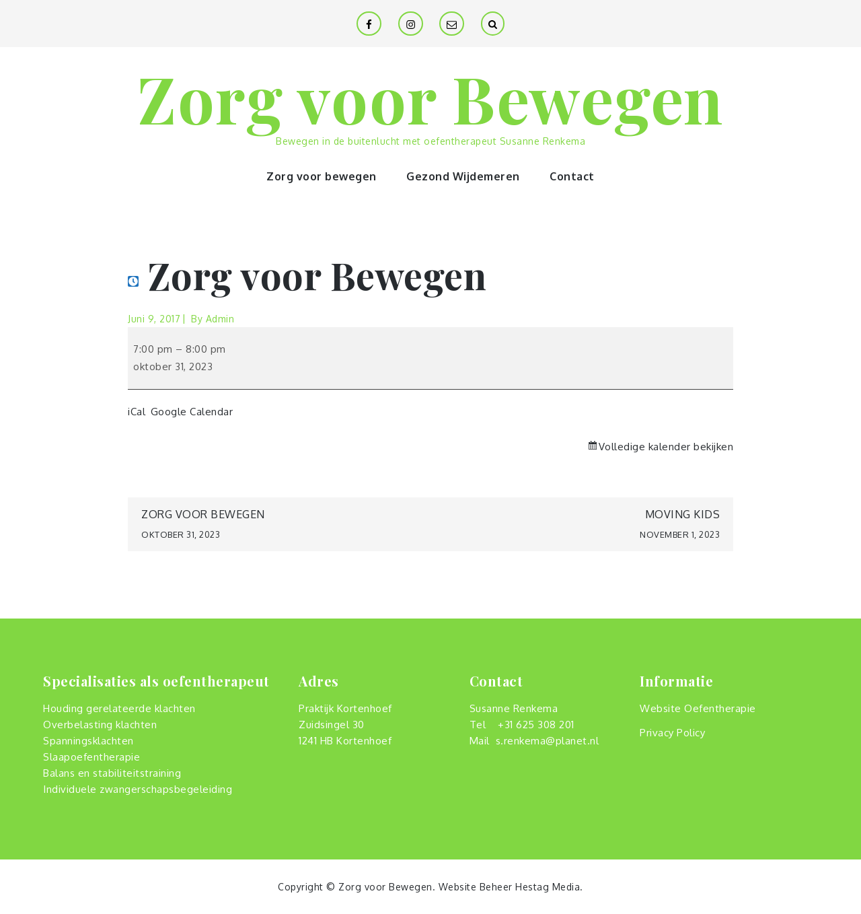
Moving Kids (575, 525)
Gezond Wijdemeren (463, 176)
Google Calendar (192, 411)
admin (220, 318)
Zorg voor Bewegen (430, 98)
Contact (572, 176)
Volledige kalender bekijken (666, 446)
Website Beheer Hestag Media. (511, 886)
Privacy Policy (672, 732)
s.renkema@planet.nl (547, 740)
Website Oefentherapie (698, 708)
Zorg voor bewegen (321, 176)
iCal (136, 411)
